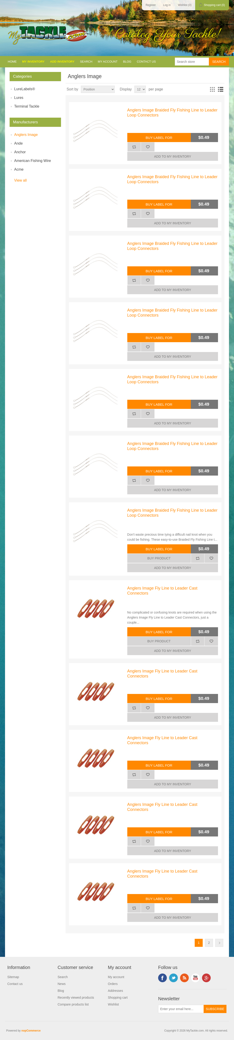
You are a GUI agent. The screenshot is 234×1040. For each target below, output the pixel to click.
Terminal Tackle (26, 106)
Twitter (173, 978)
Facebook (162, 978)
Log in (167, 5)
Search (86, 61)
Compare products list (73, 1004)
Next (219, 943)
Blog (127, 61)
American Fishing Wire (32, 161)
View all (20, 180)
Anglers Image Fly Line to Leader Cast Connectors (162, 590)
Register (151, 5)
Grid (212, 89)
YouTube (195, 978)
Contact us (146, 61)
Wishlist (113, 1004)
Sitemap (13, 977)
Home (12, 61)
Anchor (20, 152)
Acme (19, 169)
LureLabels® (24, 89)
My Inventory (33, 61)
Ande (18, 143)
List (220, 89)
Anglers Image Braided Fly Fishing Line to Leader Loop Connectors (172, 112)
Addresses (115, 990)
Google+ (206, 978)
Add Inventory (62, 61)
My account (107, 61)
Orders (113, 984)
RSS (184, 978)
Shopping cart (118, 997)
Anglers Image (26, 135)
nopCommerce (31, 1030)
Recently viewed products (76, 997)
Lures (18, 98)
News (62, 984)
